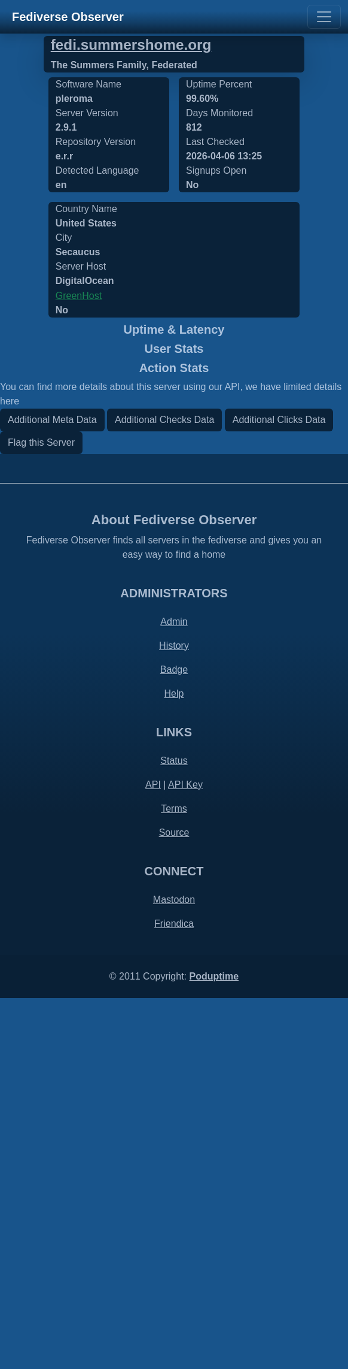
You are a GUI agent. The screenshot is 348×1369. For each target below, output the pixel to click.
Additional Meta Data (52, 790)
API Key (185, 1155)
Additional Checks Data (164, 790)
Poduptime (214, 1347)
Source (174, 1203)
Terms (174, 1179)
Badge (174, 1040)
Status (173, 1131)
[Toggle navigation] (324, 17)
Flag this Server (41, 813)
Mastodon (174, 1270)
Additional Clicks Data (279, 790)
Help (174, 1064)
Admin (173, 992)
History (174, 1016)
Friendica (174, 1294)
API (153, 1155)
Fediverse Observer (68, 16)
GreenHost (79, 296)
